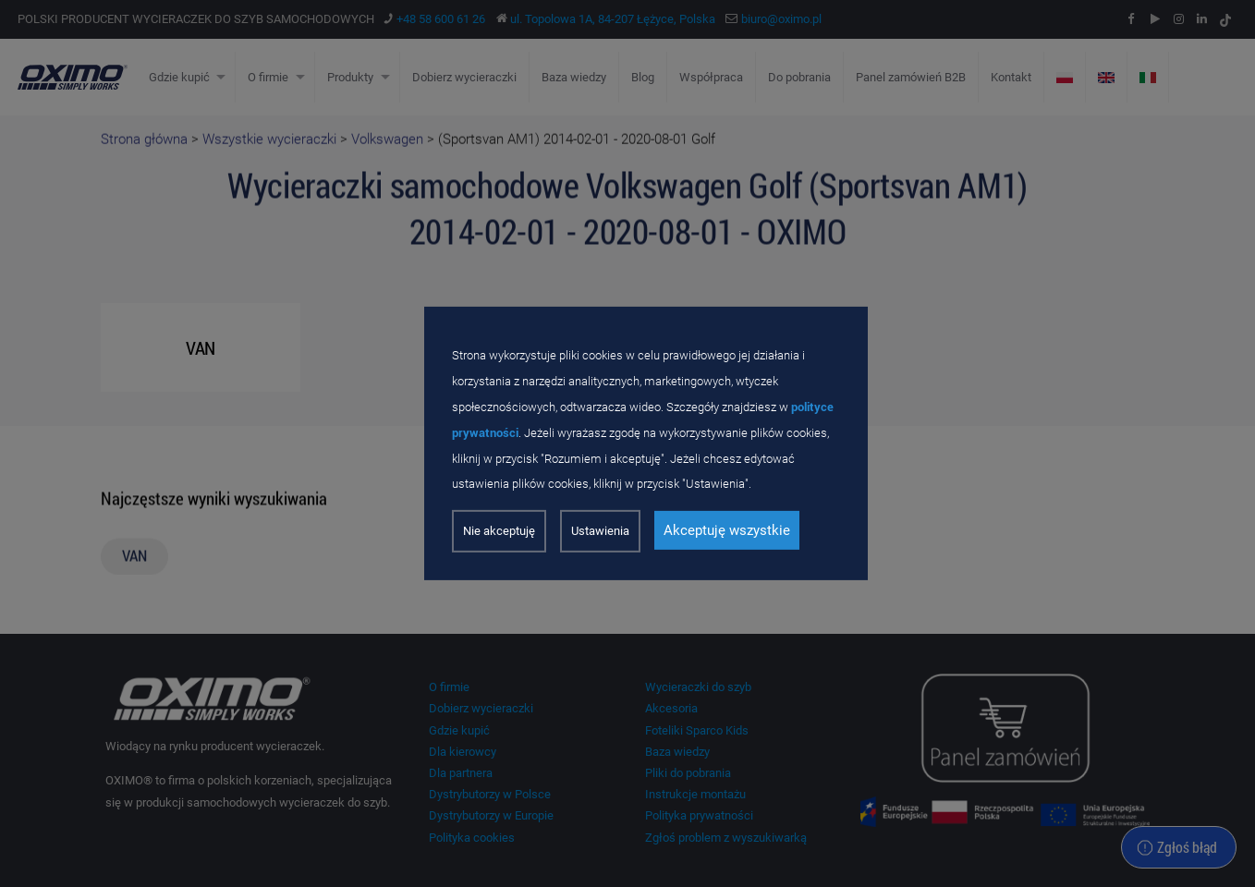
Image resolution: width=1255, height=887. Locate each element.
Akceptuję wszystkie (727, 530)
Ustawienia (600, 531)
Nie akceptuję (499, 531)
